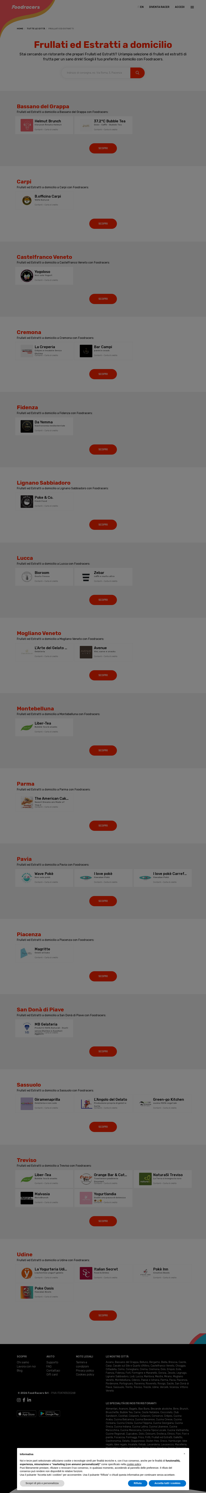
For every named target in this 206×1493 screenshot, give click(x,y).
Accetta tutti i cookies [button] (168, 1483)
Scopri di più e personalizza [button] (42, 1483)
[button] (184, 1454)
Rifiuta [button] (138, 1483)
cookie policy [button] (134, 1464)
